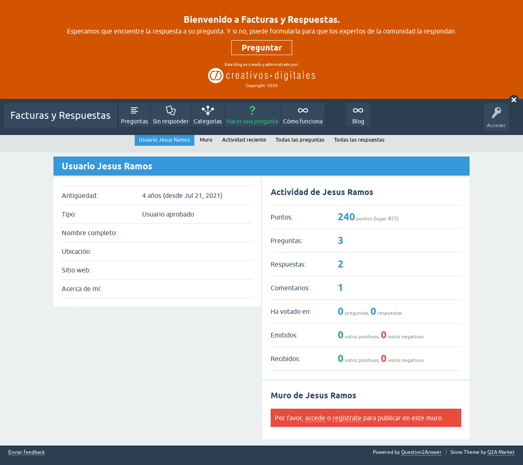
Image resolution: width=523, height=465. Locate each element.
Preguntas (134, 121)
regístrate (346, 418)
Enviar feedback (26, 452)
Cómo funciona (302, 121)
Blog (358, 121)
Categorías (208, 121)
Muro (206, 140)
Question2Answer (421, 452)
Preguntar (262, 48)
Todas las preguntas (300, 140)
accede (315, 418)
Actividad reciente (244, 140)
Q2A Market (501, 452)
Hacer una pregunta (252, 121)
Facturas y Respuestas (60, 115)
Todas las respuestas (359, 140)
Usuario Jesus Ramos (164, 140)
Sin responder (171, 121)
